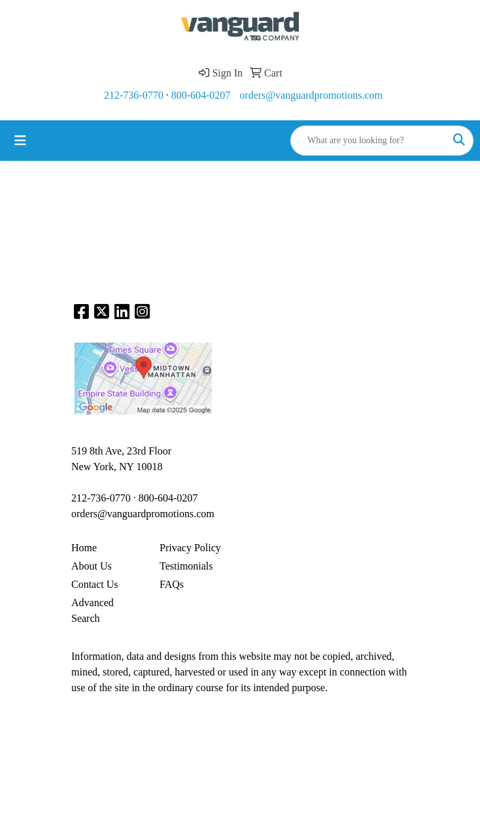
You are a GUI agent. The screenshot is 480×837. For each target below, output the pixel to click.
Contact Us (94, 584)
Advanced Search (92, 610)
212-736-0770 (133, 95)
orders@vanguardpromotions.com (311, 95)
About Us (91, 566)
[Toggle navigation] (20, 140)
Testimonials (186, 566)
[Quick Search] (368, 141)
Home (84, 547)
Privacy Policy (190, 547)
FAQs (172, 584)
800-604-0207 (201, 95)
